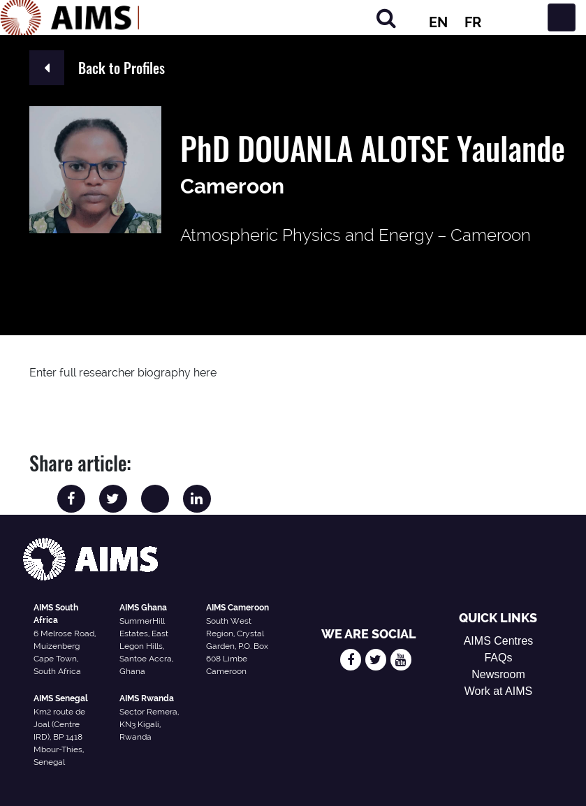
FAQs (498, 658)
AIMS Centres (499, 641)
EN (438, 22)
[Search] (386, 18)
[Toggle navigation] (562, 17)
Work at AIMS (498, 691)
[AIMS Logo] (70, 17)
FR (472, 22)
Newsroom (498, 674)
